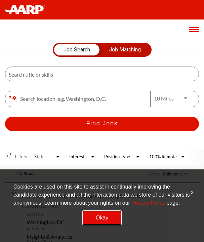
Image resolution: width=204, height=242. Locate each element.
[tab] (76, 49)
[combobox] (99, 74)
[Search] (102, 124)
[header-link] (28, 9)
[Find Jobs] (102, 124)
